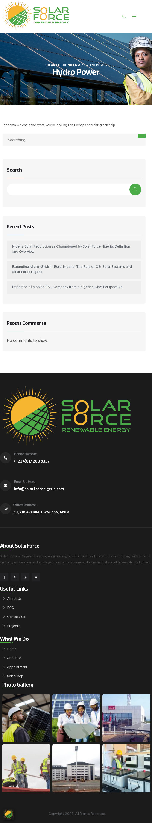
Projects (13, 626)
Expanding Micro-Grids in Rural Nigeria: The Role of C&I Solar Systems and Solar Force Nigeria (72, 269)
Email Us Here (24, 482)
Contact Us (16, 617)
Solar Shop (15, 676)
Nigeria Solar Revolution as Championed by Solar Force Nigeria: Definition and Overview (71, 249)
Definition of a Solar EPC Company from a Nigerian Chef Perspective (67, 287)
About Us (14, 599)
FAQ (10, 608)
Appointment (17, 667)
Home (11, 649)
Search (14, 170)
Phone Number (25, 454)
